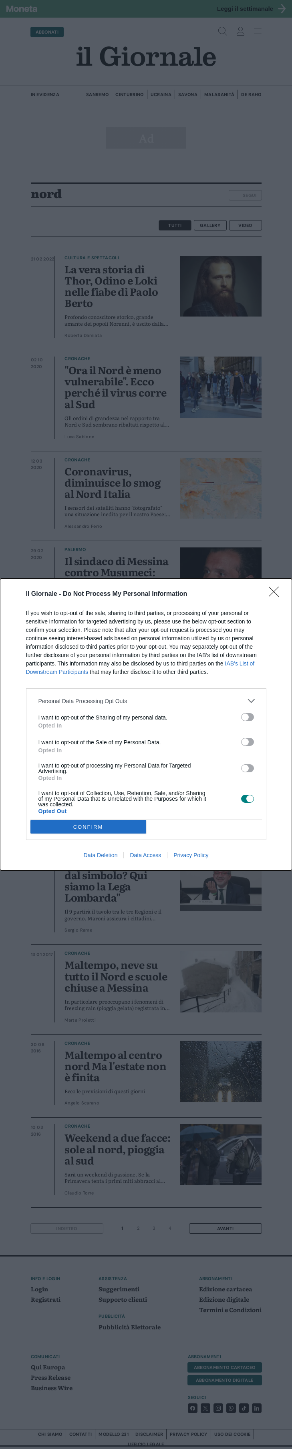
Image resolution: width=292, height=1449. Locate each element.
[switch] (247, 717)
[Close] (276, 594)
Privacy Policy (190, 855)
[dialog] (146, 724)
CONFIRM (88, 827)
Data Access (145, 855)
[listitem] (146, 701)
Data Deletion (101, 855)
